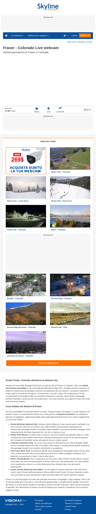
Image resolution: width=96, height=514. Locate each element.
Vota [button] (48, 110)
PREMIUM (85, 35)
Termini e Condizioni (73, 503)
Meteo (37, 110)
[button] (66, 35)
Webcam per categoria (38, 35)
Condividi (60, 110)
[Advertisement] (47, 24)
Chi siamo (39, 500)
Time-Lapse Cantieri (43, 506)
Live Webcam (17, 35)
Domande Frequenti (73, 500)
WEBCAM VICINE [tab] (48, 141)
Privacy (68, 509)
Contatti (38, 509)
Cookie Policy (70, 506)
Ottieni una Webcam (43, 503)
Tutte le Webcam (48, 363)
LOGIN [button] (74, 35)
